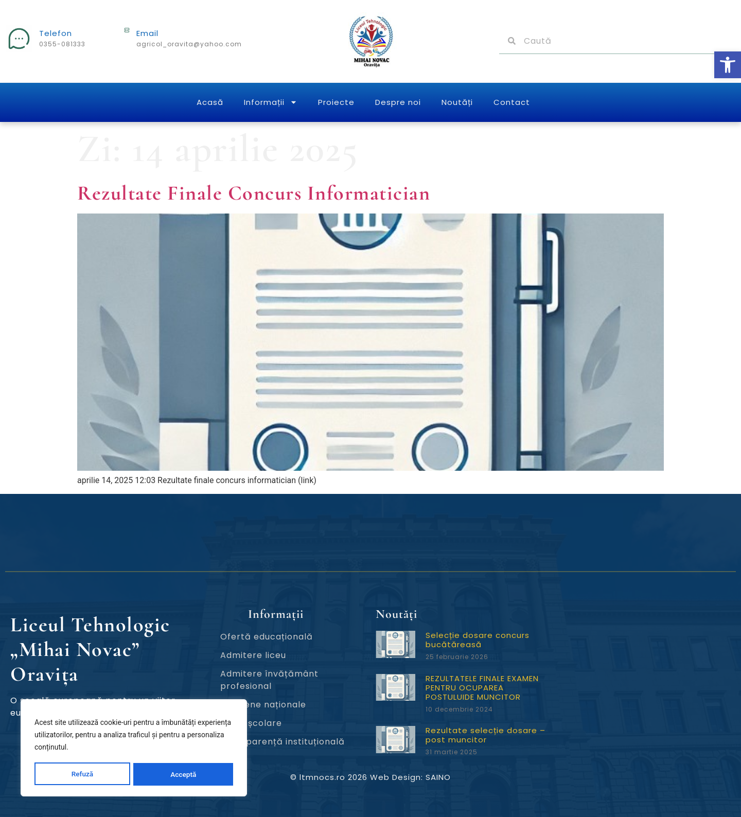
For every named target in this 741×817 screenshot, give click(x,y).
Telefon (55, 33)
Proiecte (336, 102)
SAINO (438, 777)
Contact (511, 102)
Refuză (82, 774)
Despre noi (398, 102)
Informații (270, 102)
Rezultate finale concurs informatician (253, 193)
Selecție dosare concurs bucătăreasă (478, 640)
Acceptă (183, 774)
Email (147, 33)
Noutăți (457, 102)
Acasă (210, 102)
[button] (727, 64)
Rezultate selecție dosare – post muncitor (485, 735)
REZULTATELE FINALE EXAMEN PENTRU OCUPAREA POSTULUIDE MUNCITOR (482, 687)
